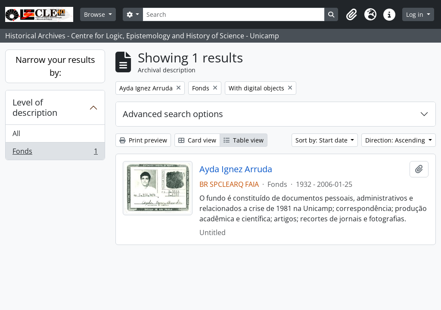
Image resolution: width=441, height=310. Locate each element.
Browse (95, 14)
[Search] (233, 14)
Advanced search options (173, 114)
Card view (197, 140)
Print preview (143, 140)
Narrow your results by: (55, 66)
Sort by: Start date (322, 140)
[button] (351, 14)
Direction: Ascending (396, 140)
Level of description (34, 107)
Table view (244, 140)
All (16, 133)
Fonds (55, 153)
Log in (415, 14)
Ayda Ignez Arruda (235, 169)
